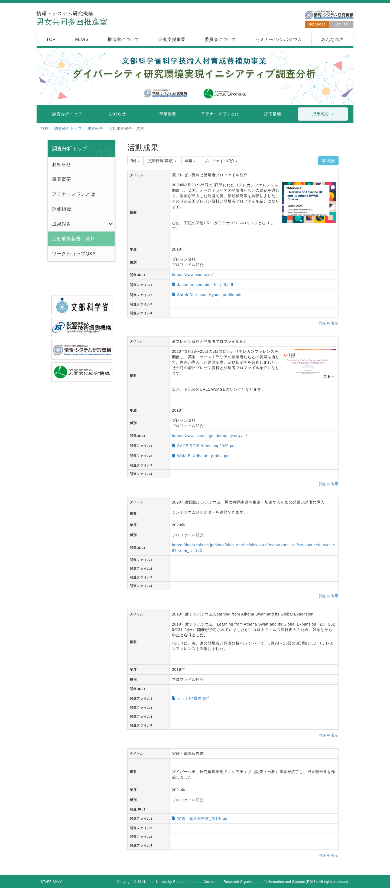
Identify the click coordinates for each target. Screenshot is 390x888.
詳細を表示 (329, 323)
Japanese (317, 24)
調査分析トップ (68, 128)
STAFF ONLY (51, 882)
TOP (45, 128)
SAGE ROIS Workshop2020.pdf (206, 446)
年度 (190, 161)
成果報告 (95, 128)
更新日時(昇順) (162, 161)
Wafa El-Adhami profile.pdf (203, 456)
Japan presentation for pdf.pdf (205, 285)
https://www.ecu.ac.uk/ (193, 275)
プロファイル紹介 (221, 161)
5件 (135, 161)
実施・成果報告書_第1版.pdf (203, 818)
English (341, 24)
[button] (323, 114)
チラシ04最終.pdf (193, 698)
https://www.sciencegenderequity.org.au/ (209, 436)
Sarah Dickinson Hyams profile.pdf (209, 295)
